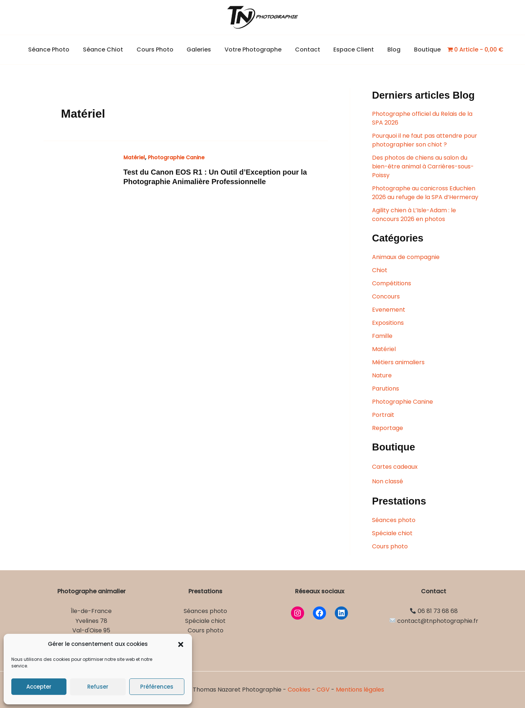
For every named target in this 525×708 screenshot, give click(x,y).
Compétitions (391, 283)
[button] (180, 644)
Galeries (200, 49)
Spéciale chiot (392, 533)
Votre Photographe (253, 49)
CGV (323, 689)
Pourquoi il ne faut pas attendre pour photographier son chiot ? (424, 140)
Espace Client (350, 49)
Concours (386, 296)
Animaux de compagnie (406, 257)
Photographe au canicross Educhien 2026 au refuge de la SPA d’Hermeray (425, 192)
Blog (388, 49)
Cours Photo (158, 49)
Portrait (383, 415)
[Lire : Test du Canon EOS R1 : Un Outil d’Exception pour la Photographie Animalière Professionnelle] (79, 172)
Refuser (97, 686)
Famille (382, 336)
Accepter (38, 686)
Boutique (420, 49)
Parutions (385, 388)
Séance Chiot (108, 49)
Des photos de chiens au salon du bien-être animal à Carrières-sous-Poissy (423, 166)
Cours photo (390, 546)
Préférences (156, 686)
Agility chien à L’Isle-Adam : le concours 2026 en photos (414, 214)
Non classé (387, 481)
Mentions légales (360, 689)
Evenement (388, 309)
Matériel (134, 157)
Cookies (299, 689)
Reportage (387, 428)
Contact (305, 49)
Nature (382, 375)
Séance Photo (55, 49)
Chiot (379, 270)
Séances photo (393, 520)
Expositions (388, 323)
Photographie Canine (176, 157)
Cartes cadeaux (395, 467)
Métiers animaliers (398, 362)
